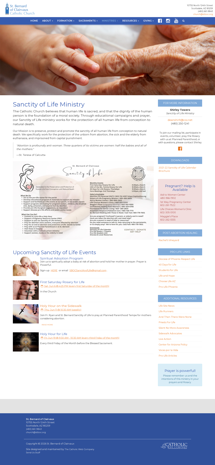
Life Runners (166, 311)
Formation (65, 20)
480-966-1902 (168, 198)
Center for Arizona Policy (173, 344)
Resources (130, 20)
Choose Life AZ (167, 281)
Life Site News (166, 305)
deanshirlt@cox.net (180, 119)
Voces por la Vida (168, 350)
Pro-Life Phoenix (168, 286)
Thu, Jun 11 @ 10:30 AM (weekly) (61, 309)
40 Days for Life (167, 264)
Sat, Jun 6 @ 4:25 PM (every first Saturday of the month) (75, 286)
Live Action (165, 339)
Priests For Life (167, 322)
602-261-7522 (167, 205)
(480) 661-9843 (205, 11)
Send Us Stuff (33, 452)
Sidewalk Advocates (170, 333)
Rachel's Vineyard (169, 240)
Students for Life (168, 270)
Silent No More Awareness (174, 327)
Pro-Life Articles (168, 355)
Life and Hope (167, 275)
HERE (54, 270)
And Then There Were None (175, 316)
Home (34, 20)
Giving (148, 20)
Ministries (110, 20)
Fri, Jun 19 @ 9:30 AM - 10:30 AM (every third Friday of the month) (80, 337)
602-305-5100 (168, 212)
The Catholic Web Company (79, 449)
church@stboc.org (203, 14)
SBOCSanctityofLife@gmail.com (87, 270)
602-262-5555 (168, 219)
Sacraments (88, 20)
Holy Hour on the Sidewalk (61, 306)
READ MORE (47, 325)
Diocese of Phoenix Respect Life (177, 259)
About (47, 20)
